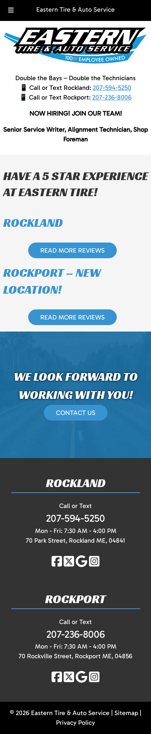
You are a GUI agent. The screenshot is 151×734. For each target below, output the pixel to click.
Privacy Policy (75, 722)
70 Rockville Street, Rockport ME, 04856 (75, 656)
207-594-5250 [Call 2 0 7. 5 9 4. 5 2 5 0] (112, 87)
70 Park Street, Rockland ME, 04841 (75, 540)
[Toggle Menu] (11, 10)
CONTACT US (75, 413)
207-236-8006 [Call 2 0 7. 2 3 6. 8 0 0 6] (112, 97)
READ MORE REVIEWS (72, 250)
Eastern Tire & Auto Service (75, 9)
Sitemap (126, 713)
